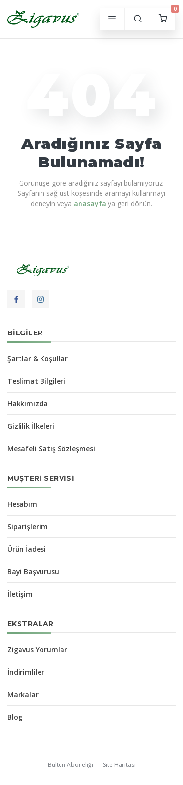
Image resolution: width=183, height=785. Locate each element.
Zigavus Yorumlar (37, 649)
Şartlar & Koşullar (37, 358)
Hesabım (22, 504)
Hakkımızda (27, 403)
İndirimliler (25, 672)
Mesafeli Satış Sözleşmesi (51, 448)
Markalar (23, 694)
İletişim (20, 594)
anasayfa (90, 203)
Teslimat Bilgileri (36, 381)
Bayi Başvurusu (33, 571)
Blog (14, 717)
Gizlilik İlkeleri (30, 426)
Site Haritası (119, 765)
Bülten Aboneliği (70, 765)
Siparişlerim (27, 526)
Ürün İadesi (26, 549)
